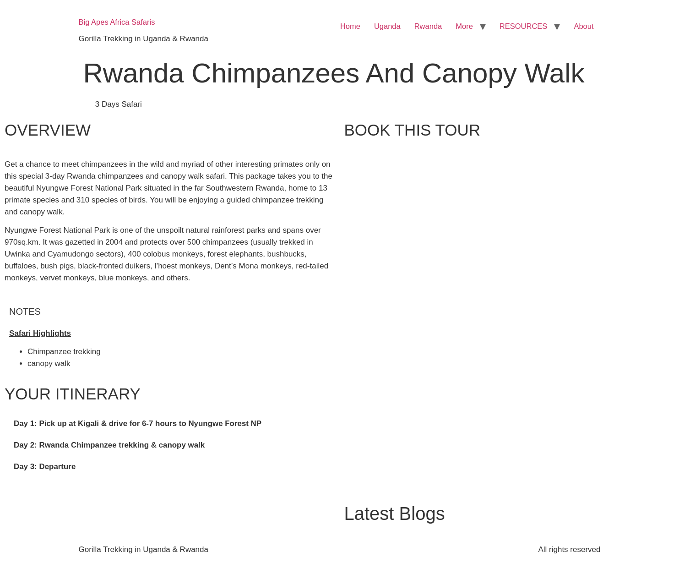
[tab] (170, 424)
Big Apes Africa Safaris (117, 22)
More (464, 26)
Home (350, 26)
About (583, 26)
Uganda (387, 26)
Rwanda (428, 26)
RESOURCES (524, 26)
